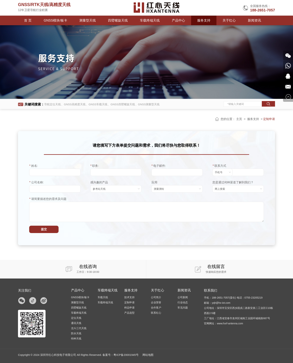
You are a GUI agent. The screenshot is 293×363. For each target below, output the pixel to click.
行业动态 (183, 302)
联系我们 (210, 290)
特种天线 (76, 338)
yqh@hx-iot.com (221, 302)
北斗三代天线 (78, 328)
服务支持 (203, 20)
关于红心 (228, 20)
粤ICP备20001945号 (126, 354)
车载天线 (103, 297)
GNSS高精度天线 (75, 104)
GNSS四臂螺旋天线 (123, 104)
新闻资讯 (254, 20)
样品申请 (129, 307)
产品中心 (178, 20)
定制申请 (129, 302)
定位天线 (76, 317)
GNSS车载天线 (98, 104)
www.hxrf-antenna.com (230, 323)
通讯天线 (76, 323)
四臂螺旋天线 (118, 20)
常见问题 (183, 307)
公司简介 (156, 297)
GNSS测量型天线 (149, 104)
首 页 (28, 20)
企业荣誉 (156, 302)
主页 (242, 119)
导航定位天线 (52, 104)
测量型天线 (87, 20)
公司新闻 (183, 297)
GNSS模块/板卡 (55, 20)
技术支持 (129, 297)
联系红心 (156, 312)
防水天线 (76, 333)
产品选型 (129, 312)
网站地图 (147, 354)
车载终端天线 (149, 20)
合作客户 (156, 307)
